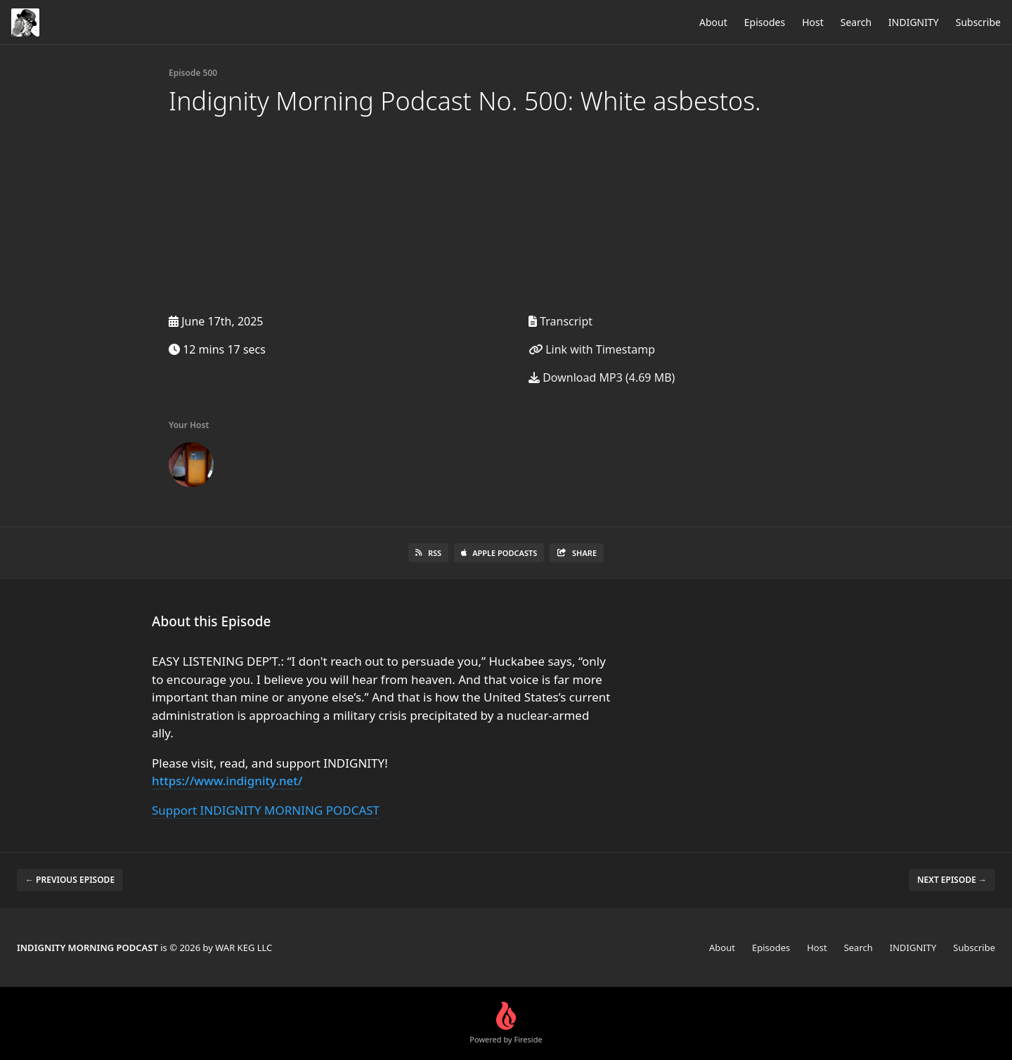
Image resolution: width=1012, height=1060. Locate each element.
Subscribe (978, 22)
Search (856, 22)
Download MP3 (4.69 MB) (601, 377)
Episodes (764, 22)
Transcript (560, 321)
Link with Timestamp (591, 349)
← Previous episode (70, 880)
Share (577, 553)
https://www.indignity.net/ (227, 781)
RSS (428, 553)
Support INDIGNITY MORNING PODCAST (265, 810)
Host (813, 22)
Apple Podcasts (499, 553)
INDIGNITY (913, 22)
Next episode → (952, 880)
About (713, 22)
